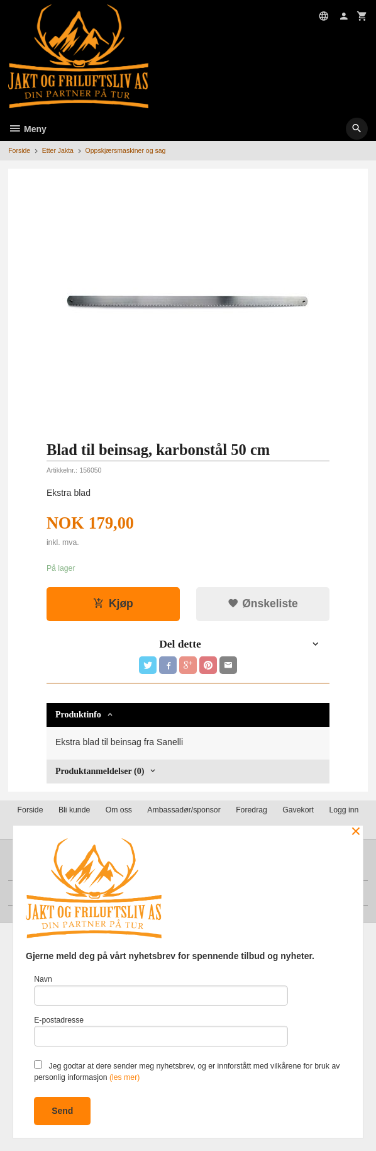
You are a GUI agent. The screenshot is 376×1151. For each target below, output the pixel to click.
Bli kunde (74, 810)
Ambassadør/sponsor (183, 810)
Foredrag (251, 810)
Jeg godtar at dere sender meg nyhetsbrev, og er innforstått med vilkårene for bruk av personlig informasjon (187, 1071)
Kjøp (113, 603)
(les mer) (124, 1077)
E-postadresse (161, 1031)
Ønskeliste (262, 603)
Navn (161, 990)
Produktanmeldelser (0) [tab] (99, 771)
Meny (27, 129)
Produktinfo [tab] (78, 714)
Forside (19, 150)
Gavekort (298, 810)
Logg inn (343, 810)
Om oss (119, 810)
